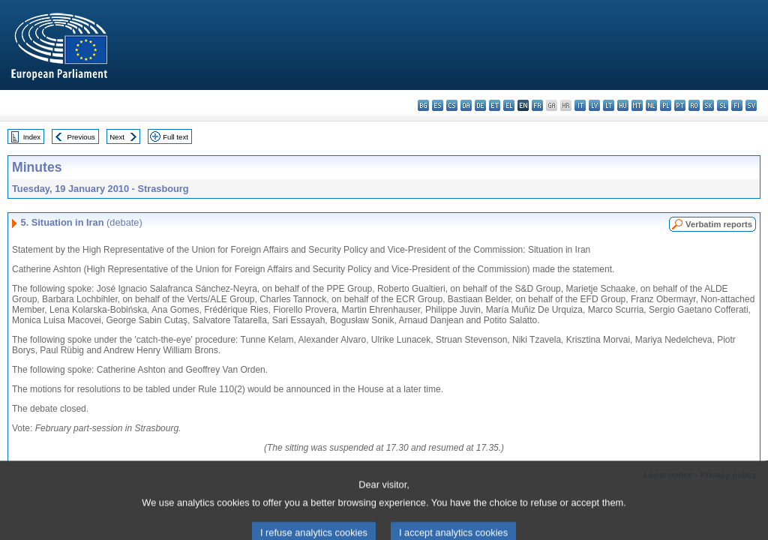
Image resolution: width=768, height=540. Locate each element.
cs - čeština (452, 105)
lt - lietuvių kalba (608, 105)
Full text (175, 137)
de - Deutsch (480, 105)
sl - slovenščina (722, 105)
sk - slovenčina (708, 105)
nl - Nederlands (651, 105)
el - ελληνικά (508, 105)
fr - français (537, 105)
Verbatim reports (719, 224)
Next (117, 137)
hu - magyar (622, 105)
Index (31, 137)
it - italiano (580, 105)
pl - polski (665, 105)
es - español (437, 105)
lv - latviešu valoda (594, 105)
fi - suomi (736, 105)
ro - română (694, 105)
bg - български (423, 105)
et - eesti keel (494, 105)
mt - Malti (637, 105)
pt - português (680, 105)
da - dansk (466, 105)
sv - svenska (751, 105)
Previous (81, 137)
